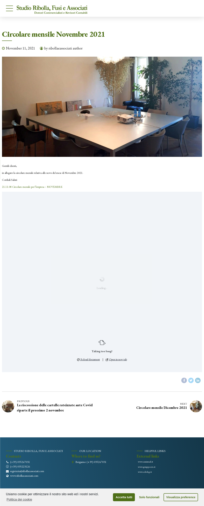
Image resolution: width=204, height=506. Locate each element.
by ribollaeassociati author (63, 48)
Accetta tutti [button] (124, 497)
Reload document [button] (88, 359)
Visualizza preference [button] (180, 497)
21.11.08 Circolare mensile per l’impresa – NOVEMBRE (32, 187)
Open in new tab (116, 359)
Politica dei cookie (19, 499)
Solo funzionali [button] (149, 497)
